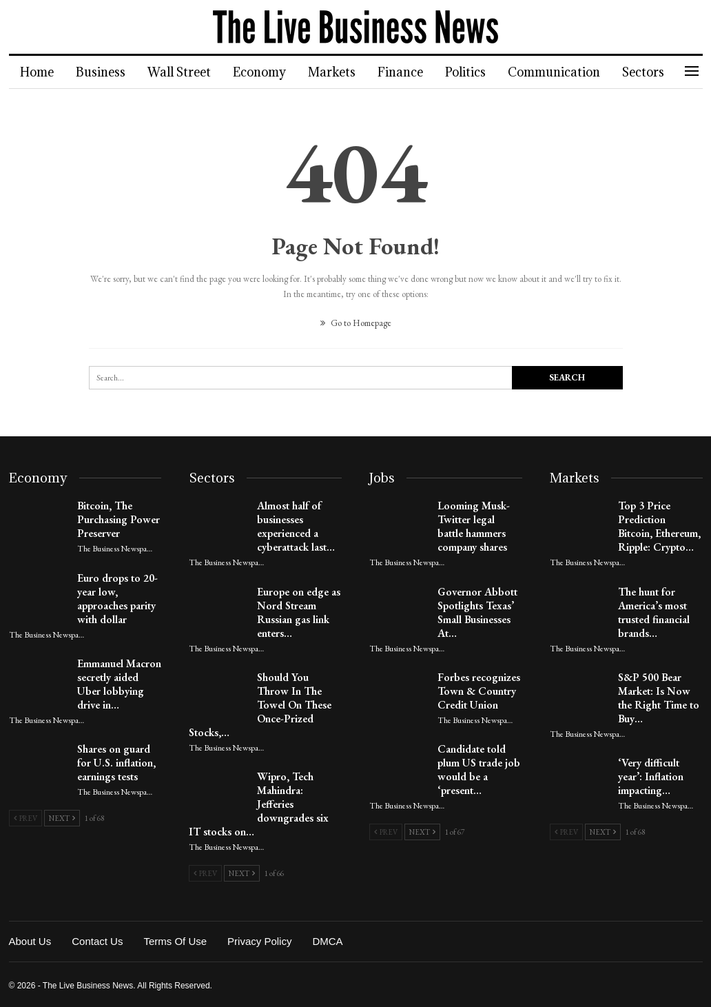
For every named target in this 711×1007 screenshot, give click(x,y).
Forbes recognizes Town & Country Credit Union (478, 691)
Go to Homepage (355, 323)
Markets (340, 72)
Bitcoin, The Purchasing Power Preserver (118, 519)
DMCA (327, 941)
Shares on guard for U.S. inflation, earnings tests (116, 763)
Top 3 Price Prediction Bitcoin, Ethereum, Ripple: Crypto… (659, 526)
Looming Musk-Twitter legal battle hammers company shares (473, 526)
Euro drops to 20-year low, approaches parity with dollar (117, 599)
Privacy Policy (259, 941)
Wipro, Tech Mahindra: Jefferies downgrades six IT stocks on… (259, 804)
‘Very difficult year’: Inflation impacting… (650, 776)
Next (62, 818)
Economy (265, 72)
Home (37, 72)
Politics (477, 72)
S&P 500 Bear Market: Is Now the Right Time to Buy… (658, 698)
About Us (30, 941)
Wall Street (183, 72)
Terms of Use (175, 941)
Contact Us (97, 941)
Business (102, 72)
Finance (410, 72)
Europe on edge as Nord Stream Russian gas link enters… (298, 612)
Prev (25, 818)
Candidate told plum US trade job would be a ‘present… (478, 769)
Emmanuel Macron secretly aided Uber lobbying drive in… (119, 684)
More (654, 72)
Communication (568, 72)
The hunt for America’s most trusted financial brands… (654, 612)
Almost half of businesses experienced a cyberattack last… (296, 526)
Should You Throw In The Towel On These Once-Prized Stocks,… (260, 705)
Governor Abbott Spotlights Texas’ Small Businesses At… (477, 612)
